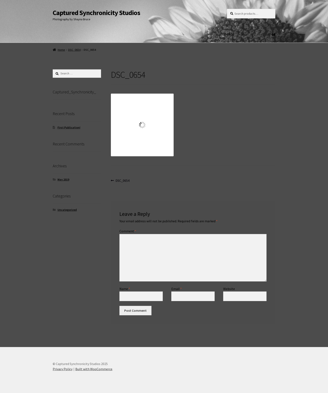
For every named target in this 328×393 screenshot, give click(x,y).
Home (61, 50)
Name (124, 289)
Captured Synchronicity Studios (96, 13)
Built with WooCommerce (93, 369)
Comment (127, 231)
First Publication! (69, 127)
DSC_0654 (74, 50)
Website (229, 289)
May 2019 (63, 179)
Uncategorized (67, 210)
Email (176, 289)
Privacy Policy (62, 369)
